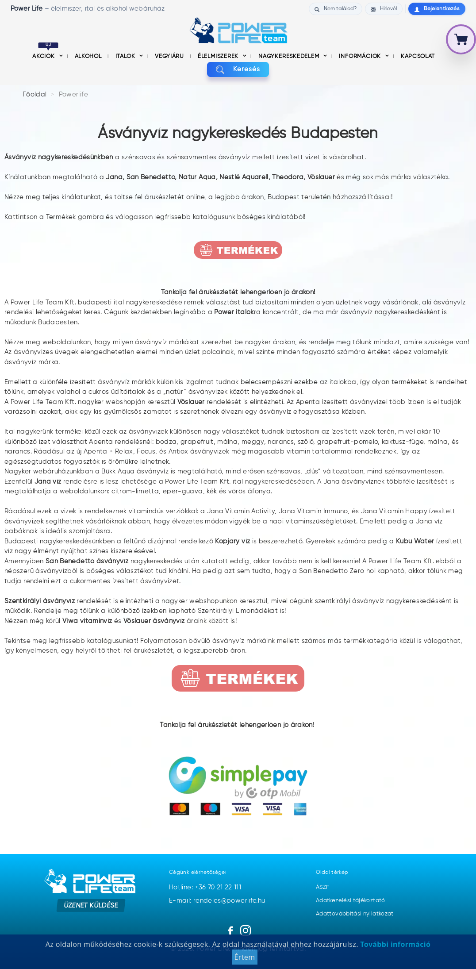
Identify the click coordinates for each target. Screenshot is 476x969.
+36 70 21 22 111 (218, 887)
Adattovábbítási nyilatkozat (355, 914)
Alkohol (89, 56)
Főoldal (35, 94)
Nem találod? (336, 9)
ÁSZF (322, 887)
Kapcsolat (418, 56)
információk (360, 56)
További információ (394, 946)
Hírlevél (384, 9)
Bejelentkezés (437, 9)
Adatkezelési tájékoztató (350, 901)
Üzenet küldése (91, 905)
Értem (244, 959)
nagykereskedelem (289, 56)
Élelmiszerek (219, 56)
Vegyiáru (170, 56)
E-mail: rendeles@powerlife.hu (217, 900)
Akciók (45, 56)
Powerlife (73, 94)
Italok (126, 56)
